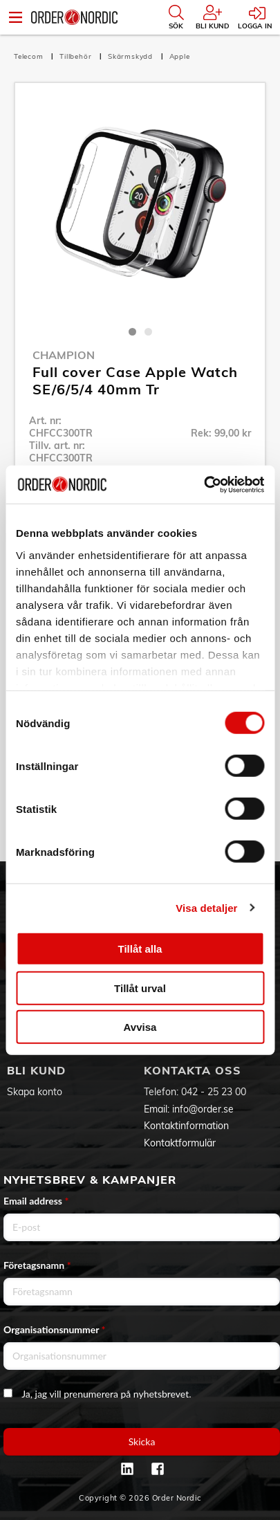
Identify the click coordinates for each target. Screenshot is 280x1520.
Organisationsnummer (54, 1329)
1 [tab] (132, 332)
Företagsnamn (37, 1265)
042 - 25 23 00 (213, 1092)
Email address (35, 1201)
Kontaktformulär (180, 1143)
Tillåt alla (140, 949)
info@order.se (203, 1109)
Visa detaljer (206, 907)
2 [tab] (148, 332)
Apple (179, 56)
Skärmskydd (132, 56)
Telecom (30, 56)
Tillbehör (76, 56)
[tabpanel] (140, 208)
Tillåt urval (140, 988)
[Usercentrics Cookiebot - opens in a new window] (203, 484)
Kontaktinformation (186, 1125)
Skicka (142, 1441)
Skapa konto (34, 1092)
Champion (63, 355)
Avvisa (140, 1027)
